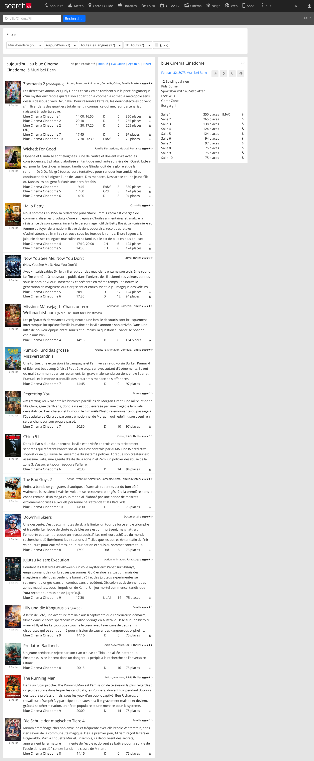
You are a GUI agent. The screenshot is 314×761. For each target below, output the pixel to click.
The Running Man (39, 678)
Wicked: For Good (39, 149)
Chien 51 (31, 436)
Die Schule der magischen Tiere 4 (54, 720)
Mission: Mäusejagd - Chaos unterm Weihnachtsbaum (62, 309)
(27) (161, 45)
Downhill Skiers (37, 517)
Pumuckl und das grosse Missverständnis (46, 353)
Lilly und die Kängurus (52, 608)
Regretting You (36, 394)
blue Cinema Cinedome (40, 116)
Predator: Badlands (41, 645)
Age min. (134, 64)
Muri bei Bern (43, 70)
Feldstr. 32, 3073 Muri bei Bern (184, 72)
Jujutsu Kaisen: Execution (46, 560)
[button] (24, 45)
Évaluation (118, 64)
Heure (147, 64)
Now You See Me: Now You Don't (53, 261)
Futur (307, 18)
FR (295, 6)
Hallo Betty (33, 206)
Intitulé (103, 64)
